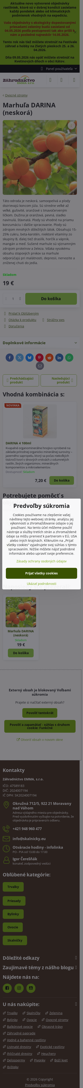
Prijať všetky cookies (41, 573)
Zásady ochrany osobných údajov (41, 561)
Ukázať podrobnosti (41, 583)
